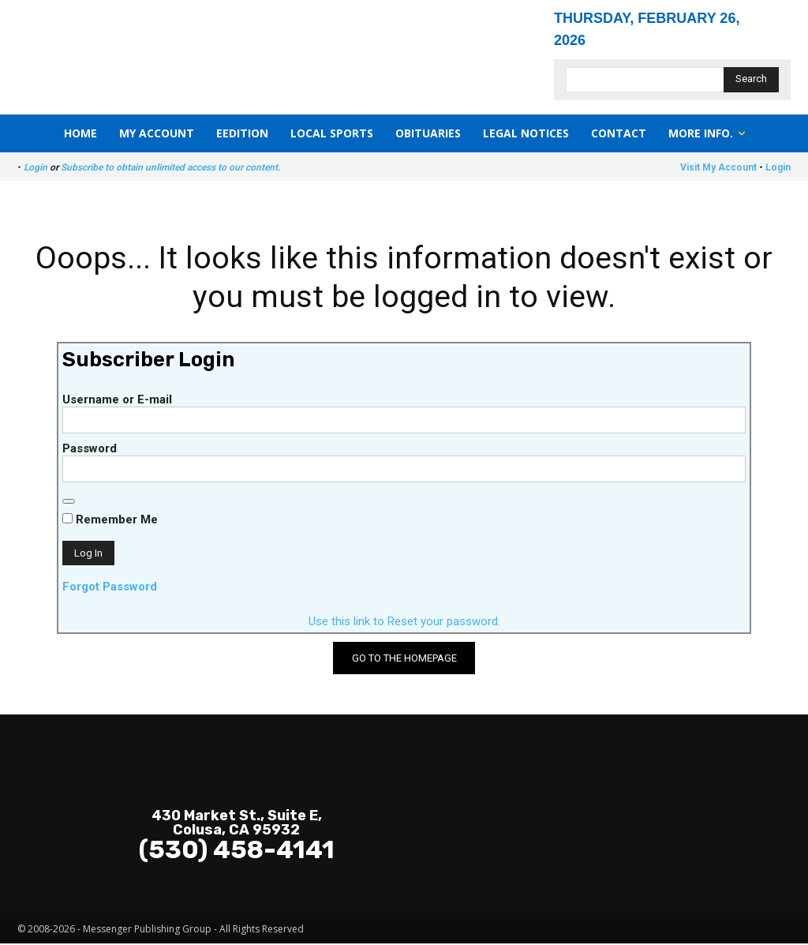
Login (35, 167)
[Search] (751, 79)
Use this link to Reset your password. (404, 623)
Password (89, 450)
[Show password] (68, 503)
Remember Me (110, 521)
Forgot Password (109, 588)
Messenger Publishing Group (147, 930)
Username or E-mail (117, 401)
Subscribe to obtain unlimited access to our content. (170, 167)
